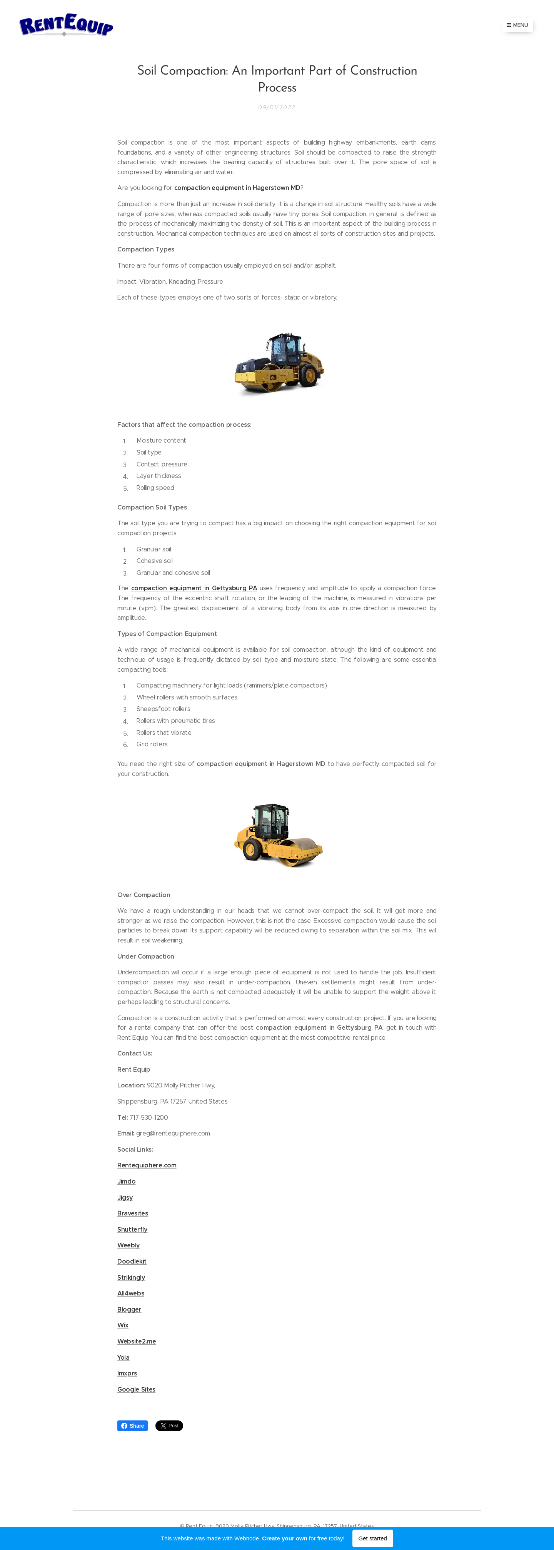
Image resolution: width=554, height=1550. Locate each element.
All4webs (130, 1293)
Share (132, 1426)
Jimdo (126, 1181)
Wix (122, 1325)
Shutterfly (132, 1229)
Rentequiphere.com (147, 1165)
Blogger (129, 1309)
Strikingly (131, 1277)
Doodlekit (132, 1261)
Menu (517, 25)
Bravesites (132, 1213)
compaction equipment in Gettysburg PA (194, 588)
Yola (123, 1357)
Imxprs (127, 1373)
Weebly (128, 1245)
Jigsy (125, 1197)
